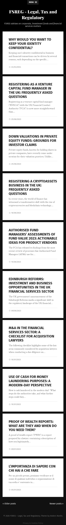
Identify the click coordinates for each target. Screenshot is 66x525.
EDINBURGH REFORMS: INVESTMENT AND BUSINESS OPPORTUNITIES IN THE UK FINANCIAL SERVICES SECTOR (31, 285)
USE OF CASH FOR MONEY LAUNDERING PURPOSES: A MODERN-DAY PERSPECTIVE (30, 381)
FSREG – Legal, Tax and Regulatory (25, 516)
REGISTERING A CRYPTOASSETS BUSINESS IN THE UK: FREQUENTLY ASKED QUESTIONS (33, 187)
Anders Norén (56, 516)
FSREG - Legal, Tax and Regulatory (33, 14)
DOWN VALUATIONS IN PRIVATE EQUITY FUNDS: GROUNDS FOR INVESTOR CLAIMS (33, 140)
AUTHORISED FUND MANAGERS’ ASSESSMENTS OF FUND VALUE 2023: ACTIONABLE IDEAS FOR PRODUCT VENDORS (33, 236)
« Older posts (9, 503)
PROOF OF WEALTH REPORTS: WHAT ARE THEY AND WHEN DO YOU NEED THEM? (33, 426)
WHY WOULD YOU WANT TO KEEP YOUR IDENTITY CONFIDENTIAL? (30, 43)
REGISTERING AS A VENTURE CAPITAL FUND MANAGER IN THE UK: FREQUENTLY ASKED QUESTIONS (31, 90)
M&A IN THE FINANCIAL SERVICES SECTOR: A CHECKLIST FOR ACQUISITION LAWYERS (31, 334)
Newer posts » (56, 503)
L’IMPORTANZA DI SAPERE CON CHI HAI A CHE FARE (32, 468)
